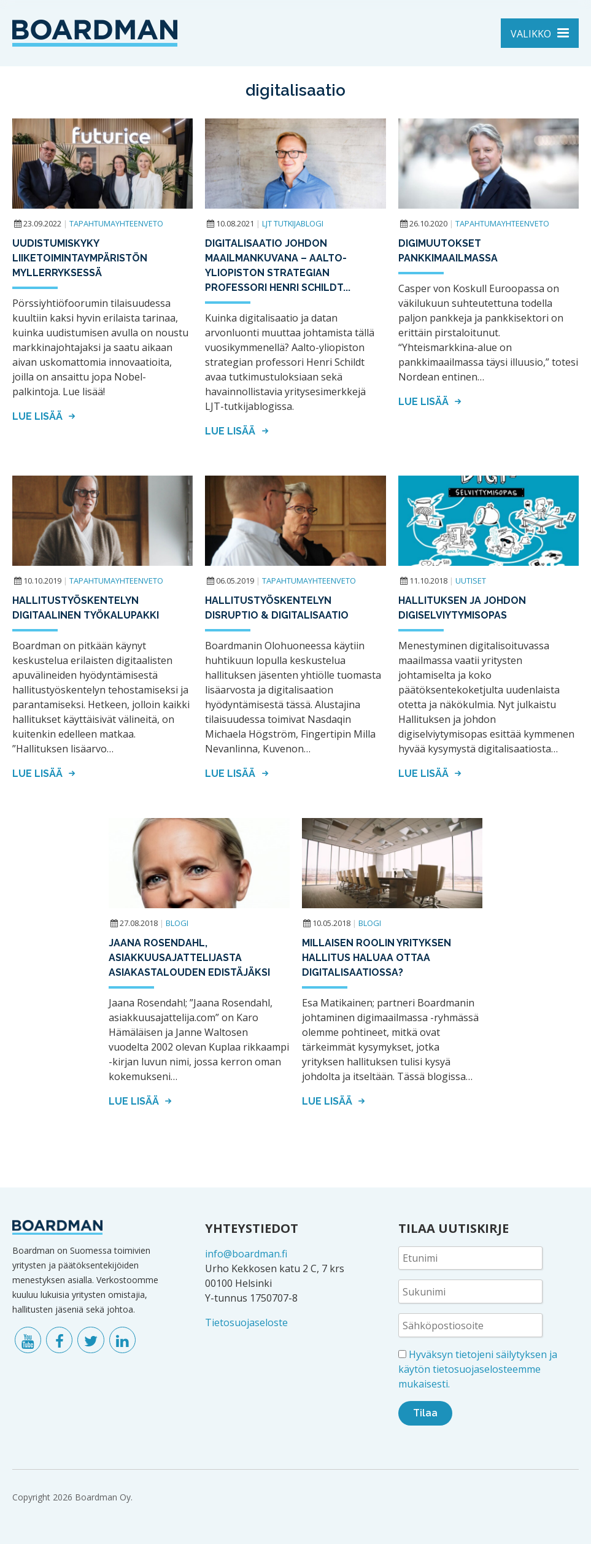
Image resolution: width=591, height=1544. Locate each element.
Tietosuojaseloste (246, 1322)
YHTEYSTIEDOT (251, 1228)
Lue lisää (45, 416)
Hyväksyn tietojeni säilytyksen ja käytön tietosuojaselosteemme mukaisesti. (477, 1369)
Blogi (177, 922)
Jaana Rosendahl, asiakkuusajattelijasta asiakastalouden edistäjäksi (189, 957)
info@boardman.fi (246, 1253)
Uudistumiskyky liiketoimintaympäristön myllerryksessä (79, 258)
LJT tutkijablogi (292, 223)
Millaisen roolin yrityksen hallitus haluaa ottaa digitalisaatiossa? (376, 957)
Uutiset (470, 580)
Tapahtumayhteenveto (116, 223)
